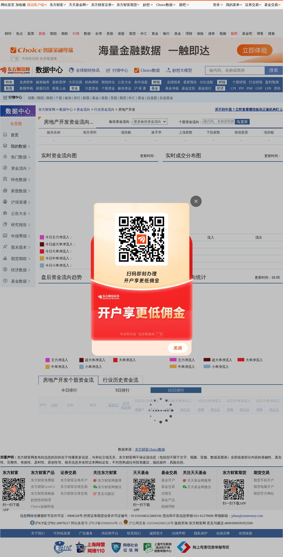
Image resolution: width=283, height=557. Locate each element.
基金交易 (271, 5)
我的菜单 (233, 5)
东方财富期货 (127, 5)
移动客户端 (35, 5)
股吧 (182, 5)
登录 (216, 5)
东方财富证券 (101, 5)
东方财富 (56, 5)
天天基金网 (77, 5)
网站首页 (7, 5)
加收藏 (21, 5)
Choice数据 (164, 5)
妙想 (146, 5)
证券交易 (252, 5)
